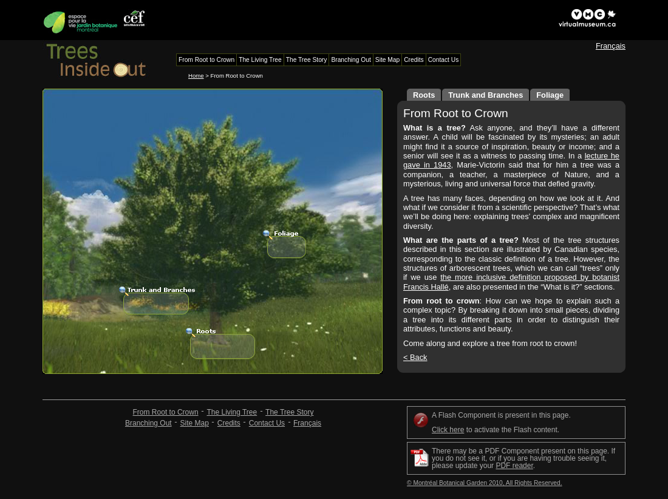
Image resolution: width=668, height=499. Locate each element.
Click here (448, 430)
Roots (424, 95)
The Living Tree (231, 412)
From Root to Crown (166, 412)
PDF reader (514, 465)
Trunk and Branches (485, 95)
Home (196, 75)
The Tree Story (289, 412)
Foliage (550, 95)
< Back (415, 357)
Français (610, 45)
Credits (228, 423)
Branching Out (148, 423)
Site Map (194, 423)
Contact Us (267, 423)
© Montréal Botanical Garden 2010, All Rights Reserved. (484, 483)
